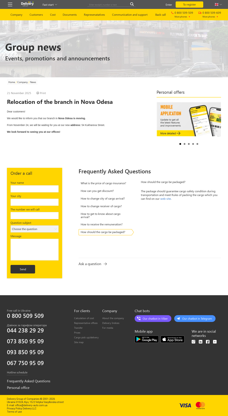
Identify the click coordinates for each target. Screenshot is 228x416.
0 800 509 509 (25, 315)
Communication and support (129, 14)
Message (16, 236)
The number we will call (25, 209)
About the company (113, 318)
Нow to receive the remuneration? (102, 224)
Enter (169, 4)
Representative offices (86, 323)
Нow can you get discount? (97, 191)
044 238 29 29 (25, 330)
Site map (79, 342)
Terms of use (14, 411)
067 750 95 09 (25, 363)
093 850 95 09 (25, 352)
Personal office (18, 387)
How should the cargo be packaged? (103, 232)
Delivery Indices (110, 323)
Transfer (78, 327)
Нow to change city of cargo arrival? (103, 198)
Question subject (21, 222)
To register (189, 4)
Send (23, 269)
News (33, 82)
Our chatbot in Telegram (197, 318)
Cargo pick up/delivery (86, 337)
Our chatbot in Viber (155, 318)
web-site (165, 198)
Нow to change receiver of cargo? (101, 206)
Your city (16, 196)
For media (107, 327)
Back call (160, 14)
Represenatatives (94, 14)
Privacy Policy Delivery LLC (21, 408)
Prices (77, 332)
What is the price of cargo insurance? (103, 183)
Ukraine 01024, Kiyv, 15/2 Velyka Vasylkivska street (35, 402)
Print (41, 93)
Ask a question (93, 264)
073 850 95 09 (25, 341)
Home (11, 82)
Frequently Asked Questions (28, 381)
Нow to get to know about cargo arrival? (100, 215)
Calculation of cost (84, 318)
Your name (17, 182)
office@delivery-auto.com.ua (31, 405)
